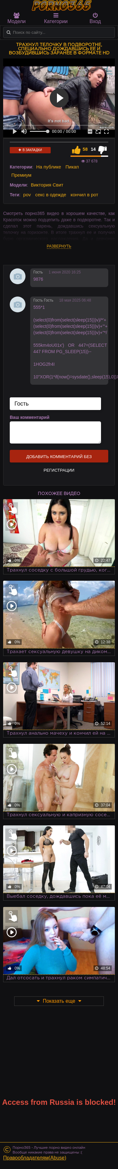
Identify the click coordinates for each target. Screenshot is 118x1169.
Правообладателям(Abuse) (34, 1157)
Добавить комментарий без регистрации (59, 458)
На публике (48, 166)
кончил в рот (84, 194)
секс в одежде (50, 194)
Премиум (21, 175)
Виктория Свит (47, 184)
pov (27, 194)
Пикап (72, 166)
